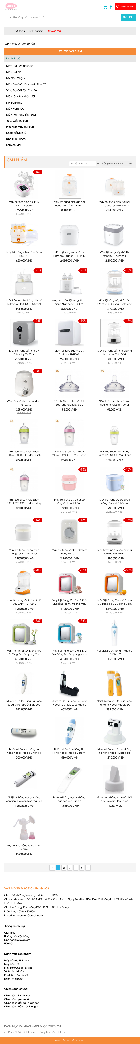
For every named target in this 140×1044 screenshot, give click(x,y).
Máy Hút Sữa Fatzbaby (20, 1015)
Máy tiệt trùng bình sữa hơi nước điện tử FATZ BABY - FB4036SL (69, 205)
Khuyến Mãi (13, 145)
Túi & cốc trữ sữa (14, 954)
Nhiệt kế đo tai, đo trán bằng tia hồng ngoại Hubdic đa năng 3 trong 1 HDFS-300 (114, 706)
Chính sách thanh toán (17, 978)
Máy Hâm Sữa (15, 109)
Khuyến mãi (54, 31)
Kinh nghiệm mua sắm (17, 923)
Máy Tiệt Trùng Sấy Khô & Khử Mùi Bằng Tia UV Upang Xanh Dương (69, 610)
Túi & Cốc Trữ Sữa (17, 121)
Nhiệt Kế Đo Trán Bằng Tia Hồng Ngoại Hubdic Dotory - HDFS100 (69, 706)
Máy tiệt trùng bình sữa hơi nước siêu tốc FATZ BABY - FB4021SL (114, 205)
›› (88, 850)
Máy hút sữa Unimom (16, 943)
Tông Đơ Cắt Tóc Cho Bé (21, 91)
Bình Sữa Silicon (16, 139)
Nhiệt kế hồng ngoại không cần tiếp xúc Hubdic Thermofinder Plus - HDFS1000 (69, 754)
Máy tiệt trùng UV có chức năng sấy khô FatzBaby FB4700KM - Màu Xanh (114, 465)
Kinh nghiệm (36, 31)
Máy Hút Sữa (14, 72)
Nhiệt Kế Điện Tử (16, 133)
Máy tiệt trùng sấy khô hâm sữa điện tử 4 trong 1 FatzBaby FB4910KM (114, 273)
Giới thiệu (19, 31)
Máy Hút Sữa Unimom (19, 66)
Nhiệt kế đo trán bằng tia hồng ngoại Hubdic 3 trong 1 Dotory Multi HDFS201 (24, 706)
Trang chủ (10, 44)
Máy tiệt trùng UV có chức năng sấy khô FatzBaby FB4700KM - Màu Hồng (69, 465)
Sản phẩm (28, 44)
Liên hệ (8, 926)
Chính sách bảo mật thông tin (21, 989)
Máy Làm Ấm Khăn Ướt (20, 97)
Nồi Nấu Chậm (15, 78)
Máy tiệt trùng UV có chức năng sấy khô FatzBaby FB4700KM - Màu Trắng (24, 514)
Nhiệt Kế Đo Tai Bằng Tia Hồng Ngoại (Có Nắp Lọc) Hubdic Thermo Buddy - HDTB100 (69, 658)
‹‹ (52, 850)
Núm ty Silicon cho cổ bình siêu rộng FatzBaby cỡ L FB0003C (69, 369)
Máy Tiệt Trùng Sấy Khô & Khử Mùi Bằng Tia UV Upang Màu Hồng (69, 562)
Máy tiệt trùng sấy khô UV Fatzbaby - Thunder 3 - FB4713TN (114, 225)
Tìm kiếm (128, 17)
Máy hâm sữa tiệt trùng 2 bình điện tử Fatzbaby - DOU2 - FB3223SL (69, 273)
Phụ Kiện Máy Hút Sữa (20, 127)
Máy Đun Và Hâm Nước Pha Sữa (26, 84)
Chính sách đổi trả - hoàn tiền (21, 985)
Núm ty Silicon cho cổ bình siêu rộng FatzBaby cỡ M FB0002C (114, 369)
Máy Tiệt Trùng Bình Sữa (21, 115)
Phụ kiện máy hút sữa (16, 958)
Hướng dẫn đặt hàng (16, 919)
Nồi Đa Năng (14, 103)
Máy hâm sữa (12, 947)
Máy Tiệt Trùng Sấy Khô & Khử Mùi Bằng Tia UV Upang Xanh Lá (24, 610)
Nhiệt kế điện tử (13, 961)
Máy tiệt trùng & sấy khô (18, 950)
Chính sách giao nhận (17, 982)
